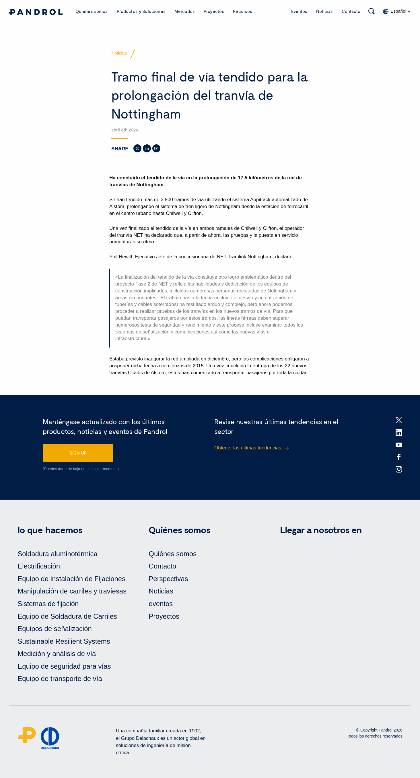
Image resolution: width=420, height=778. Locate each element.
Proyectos (214, 11)
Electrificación (39, 566)
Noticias (324, 11)
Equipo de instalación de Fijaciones (71, 579)
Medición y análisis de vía (57, 653)
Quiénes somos (91, 11)
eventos (161, 604)
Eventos (299, 11)
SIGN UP (78, 452)
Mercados (184, 11)
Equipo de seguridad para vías (64, 666)
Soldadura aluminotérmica (58, 554)
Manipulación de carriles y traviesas (72, 591)
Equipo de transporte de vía (60, 678)
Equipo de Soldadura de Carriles (67, 616)
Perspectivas (168, 579)
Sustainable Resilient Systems (64, 641)
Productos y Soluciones (141, 11)
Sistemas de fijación (48, 604)
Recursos (242, 11)
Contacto (351, 11)
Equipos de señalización (55, 629)
